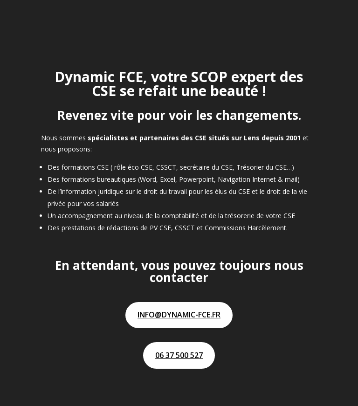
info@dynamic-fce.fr (179, 315)
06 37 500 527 (179, 355)
